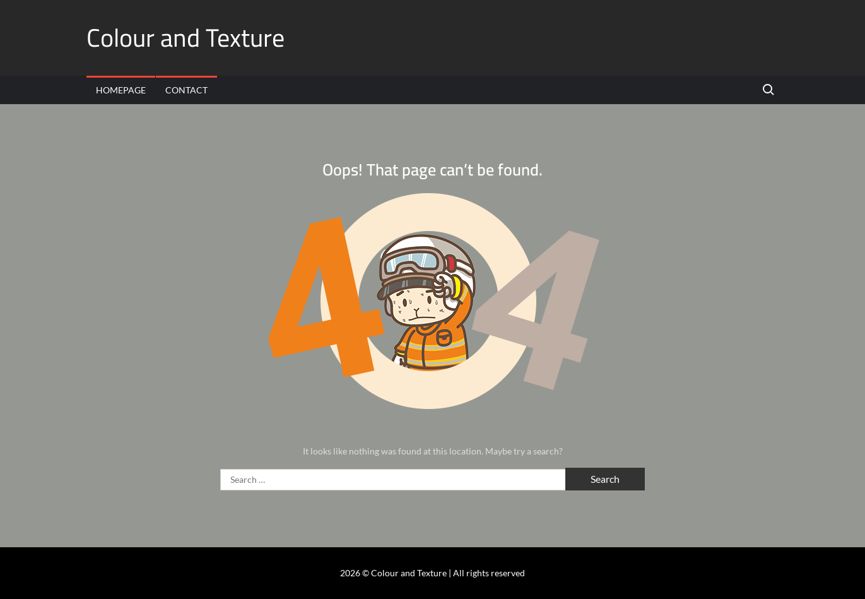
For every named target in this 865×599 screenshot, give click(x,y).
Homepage (121, 90)
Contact (186, 90)
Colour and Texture (185, 37)
